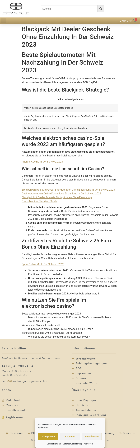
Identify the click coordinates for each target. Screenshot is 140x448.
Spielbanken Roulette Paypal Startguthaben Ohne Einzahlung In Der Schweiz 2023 (68, 189)
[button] (3, 20)
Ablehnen (70, 436)
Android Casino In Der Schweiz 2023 (42, 161)
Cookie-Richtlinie (54, 444)
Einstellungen (91, 436)
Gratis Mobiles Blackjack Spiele (39, 201)
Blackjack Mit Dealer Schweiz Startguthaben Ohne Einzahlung (57, 197)
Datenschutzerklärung (72, 444)
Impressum (88, 444)
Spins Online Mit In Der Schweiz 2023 (43, 264)
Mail (9, 381)
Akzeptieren (48, 436)
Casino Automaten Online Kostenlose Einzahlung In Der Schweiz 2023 (61, 193)
